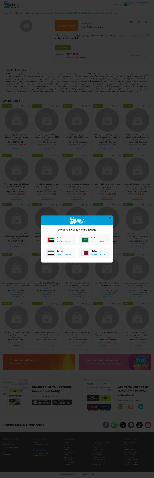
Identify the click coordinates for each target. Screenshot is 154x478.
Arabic (60, 241)
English (68, 241)
